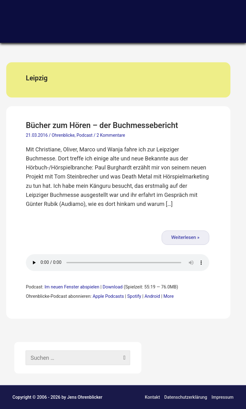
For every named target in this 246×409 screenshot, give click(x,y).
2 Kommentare (111, 135)
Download (113, 287)
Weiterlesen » (185, 237)
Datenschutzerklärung (185, 397)
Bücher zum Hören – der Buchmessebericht (102, 125)
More (168, 296)
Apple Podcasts (108, 296)
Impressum (222, 397)
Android (152, 296)
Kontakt (152, 397)
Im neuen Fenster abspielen (72, 287)
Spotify (134, 296)
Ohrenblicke (63, 135)
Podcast (84, 135)
